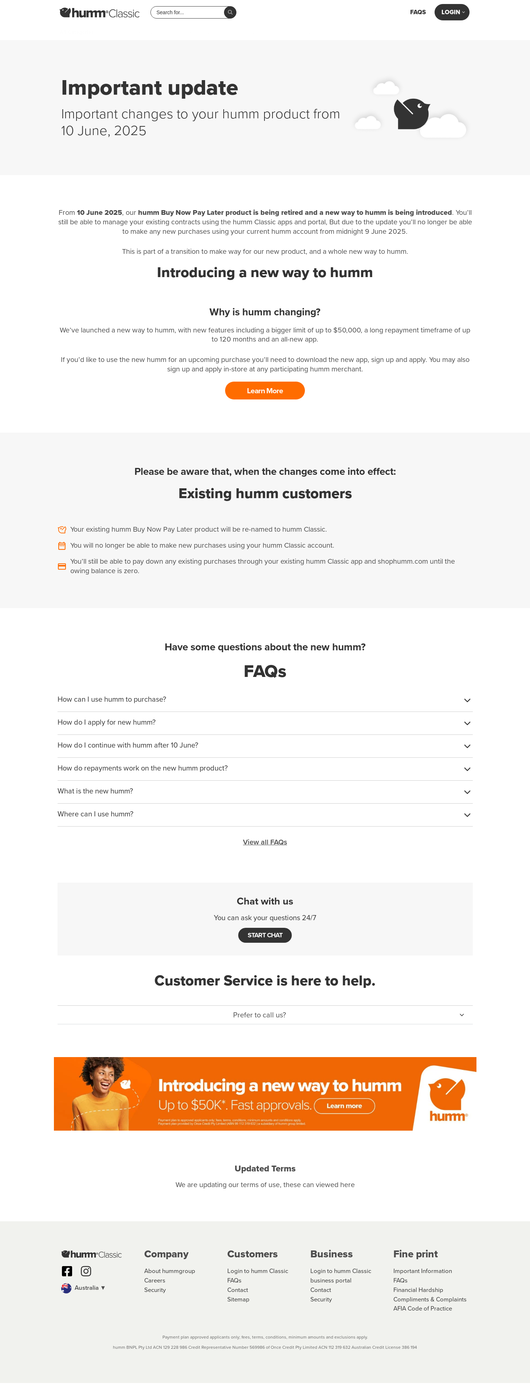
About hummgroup (169, 1283)
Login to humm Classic (257, 1283)
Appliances (385, 32)
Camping (419, 32)
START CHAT (265, 936)
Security (155, 1302)
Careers (155, 1292)
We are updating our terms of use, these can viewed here (265, 1186)
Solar (170, 32)
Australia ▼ (83, 1299)
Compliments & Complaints (430, 1311)
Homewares (347, 32)
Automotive (200, 32)
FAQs (417, 12)
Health (112, 32)
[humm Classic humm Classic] (99, 12)
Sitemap (238, 1311)
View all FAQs (265, 843)
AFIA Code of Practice (423, 1320)
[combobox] (190, 12)
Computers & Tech (301, 32)
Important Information (422, 1283)
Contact (237, 1302)
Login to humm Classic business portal (340, 1287)
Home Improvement (247, 32)
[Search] (230, 12)
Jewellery (142, 32)
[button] (265, 1017)
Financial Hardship (418, 1302)
